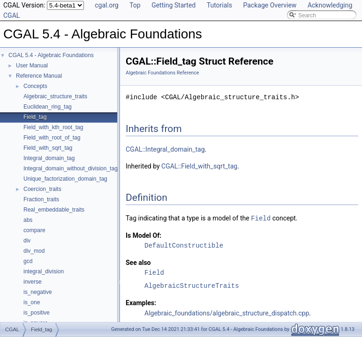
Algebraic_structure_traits (55, 96)
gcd (27, 261)
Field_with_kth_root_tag (53, 127)
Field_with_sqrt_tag (47, 148)
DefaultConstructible (183, 245)
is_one (31, 302)
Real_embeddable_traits (53, 209)
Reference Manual (39, 76)
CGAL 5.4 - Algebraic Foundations (51, 55)
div (26, 240)
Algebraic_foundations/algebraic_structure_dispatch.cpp (226, 312)
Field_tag (34, 117)
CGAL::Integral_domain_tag (165, 149)
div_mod (34, 251)
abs (27, 220)
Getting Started (173, 5)
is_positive (36, 312)
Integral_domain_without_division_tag (70, 168)
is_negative (37, 292)
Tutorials (219, 5)
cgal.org (106, 5)
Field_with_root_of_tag (51, 137)
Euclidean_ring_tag (47, 106)
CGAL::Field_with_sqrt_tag (199, 166)
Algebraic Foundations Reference (162, 73)
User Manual (32, 65)
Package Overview (269, 5)
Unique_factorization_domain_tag (65, 179)
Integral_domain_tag (49, 158)
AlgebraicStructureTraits (191, 285)
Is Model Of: (143, 235)
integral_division (43, 271)
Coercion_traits (42, 189)
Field (261, 217)
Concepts (35, 86)
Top (135, 5)
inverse (32, 281)
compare (34, 230)
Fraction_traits (41, 199)
